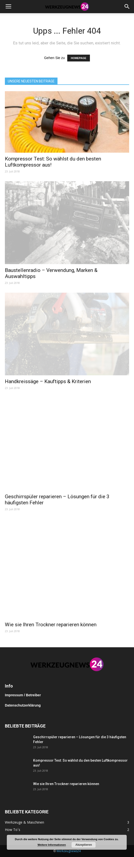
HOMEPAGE (78, 58)
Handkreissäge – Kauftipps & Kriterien (48, 381)
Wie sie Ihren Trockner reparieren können (50, 625)
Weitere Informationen (52, 844)
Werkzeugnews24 (69, 851)
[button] (127, 6)
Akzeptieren (83, 845)
